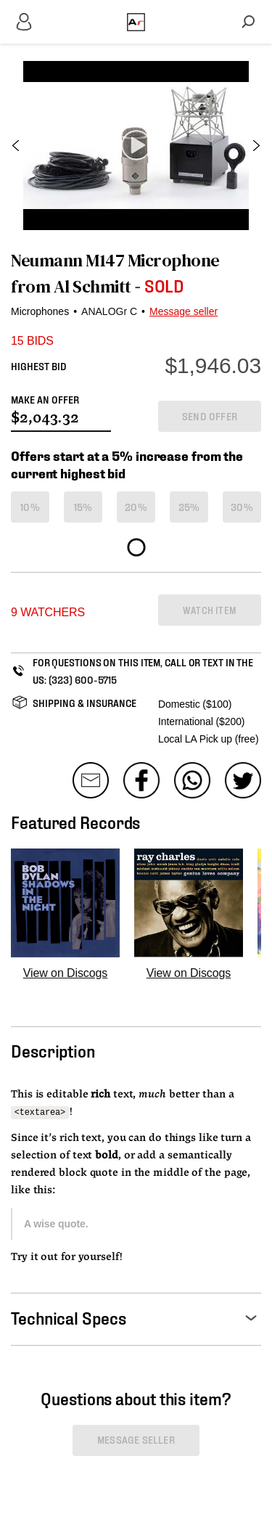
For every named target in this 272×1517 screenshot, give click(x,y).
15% (83, 506)
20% (136, 506)
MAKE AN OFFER (45, 399)
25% (189, 506)
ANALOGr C (109, 311)
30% (242, 506)
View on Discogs (65, 973)
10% (30, 506)
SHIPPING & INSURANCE (84, 702)
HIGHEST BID (39, 365)
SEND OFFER (209, 415)
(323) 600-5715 (83, 679)
